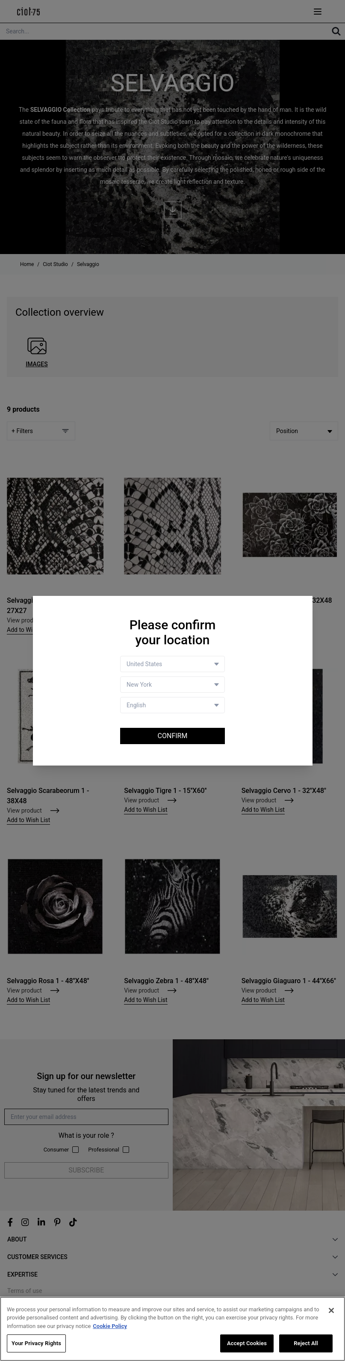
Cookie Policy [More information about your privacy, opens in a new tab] (110, 1326)
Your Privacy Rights (36, 1343)
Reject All (306, 1343)
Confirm (173, 736)
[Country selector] (172, 664)
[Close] (331, 1310)
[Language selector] (172, 705)
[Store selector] (172, 684)
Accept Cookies (247, 1343)
